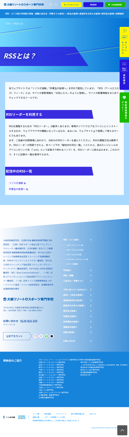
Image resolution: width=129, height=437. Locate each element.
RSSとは (93, 413)
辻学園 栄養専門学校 (46, 397)
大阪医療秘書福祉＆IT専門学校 (50, 385)
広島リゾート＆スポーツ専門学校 (51, 377)
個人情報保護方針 (77, 413)
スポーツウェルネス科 (74, 250)
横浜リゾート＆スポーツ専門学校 (51, 372)
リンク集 (36, 413)
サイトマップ (61, 413)
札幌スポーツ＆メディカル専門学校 (52, 362)
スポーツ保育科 (72, 264)
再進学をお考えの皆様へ (91, 13)
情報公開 (36, 417)
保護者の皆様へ (70, 327)
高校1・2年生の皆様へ (69, 13)
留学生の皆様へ (109, 13)
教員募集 (47, 413)
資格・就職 (34, 13)
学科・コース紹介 (13, 13)
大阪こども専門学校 (46, 390)
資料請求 (93, 4)
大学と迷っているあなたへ (75, 289)
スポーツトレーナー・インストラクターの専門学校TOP (59, 359)
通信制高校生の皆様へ (73, 300)
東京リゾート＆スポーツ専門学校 (51, 367)
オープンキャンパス (71, 4)
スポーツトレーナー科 (74, 245)
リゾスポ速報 (16, 183)
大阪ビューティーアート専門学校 (51, 387)
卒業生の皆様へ (17, 189)
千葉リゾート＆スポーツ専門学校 (51, 369)
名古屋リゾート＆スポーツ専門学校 (52, 375)
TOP (7, 23)
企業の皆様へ (69, 332)
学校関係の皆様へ (71, 321)
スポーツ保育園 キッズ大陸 (54, 417)
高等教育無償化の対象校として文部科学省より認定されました (56, 420)
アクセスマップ (51, 4)
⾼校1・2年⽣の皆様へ (73, 295)
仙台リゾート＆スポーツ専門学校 (51, 364)
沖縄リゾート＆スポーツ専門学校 (51, 382)
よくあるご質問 (57, 4)
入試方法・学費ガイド (49, 13)
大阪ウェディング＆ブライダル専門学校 (54, 392)
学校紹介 (25, 13)
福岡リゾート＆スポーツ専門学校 (51, 380)
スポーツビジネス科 (73, 254)
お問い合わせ (69, 341)
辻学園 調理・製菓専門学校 (49, 395)
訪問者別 (120, 13)
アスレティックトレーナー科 (77, 259)
